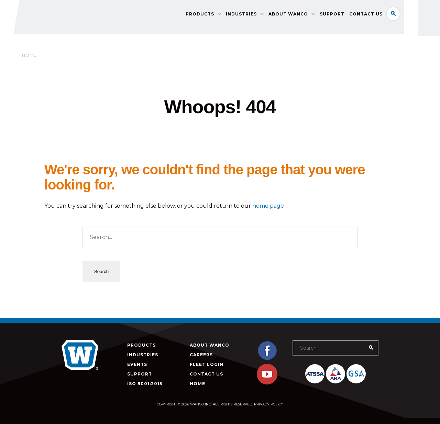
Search (411, 15)
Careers (201, 354)
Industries (258, 15)
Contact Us (383, 15)
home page (268, 206)
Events (137, 364)
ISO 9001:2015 (144, 383)
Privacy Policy (268, 404)
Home (29, 55)
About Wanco (306, 15)
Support (349, 15)
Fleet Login (206, 364)
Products (217, 15)
